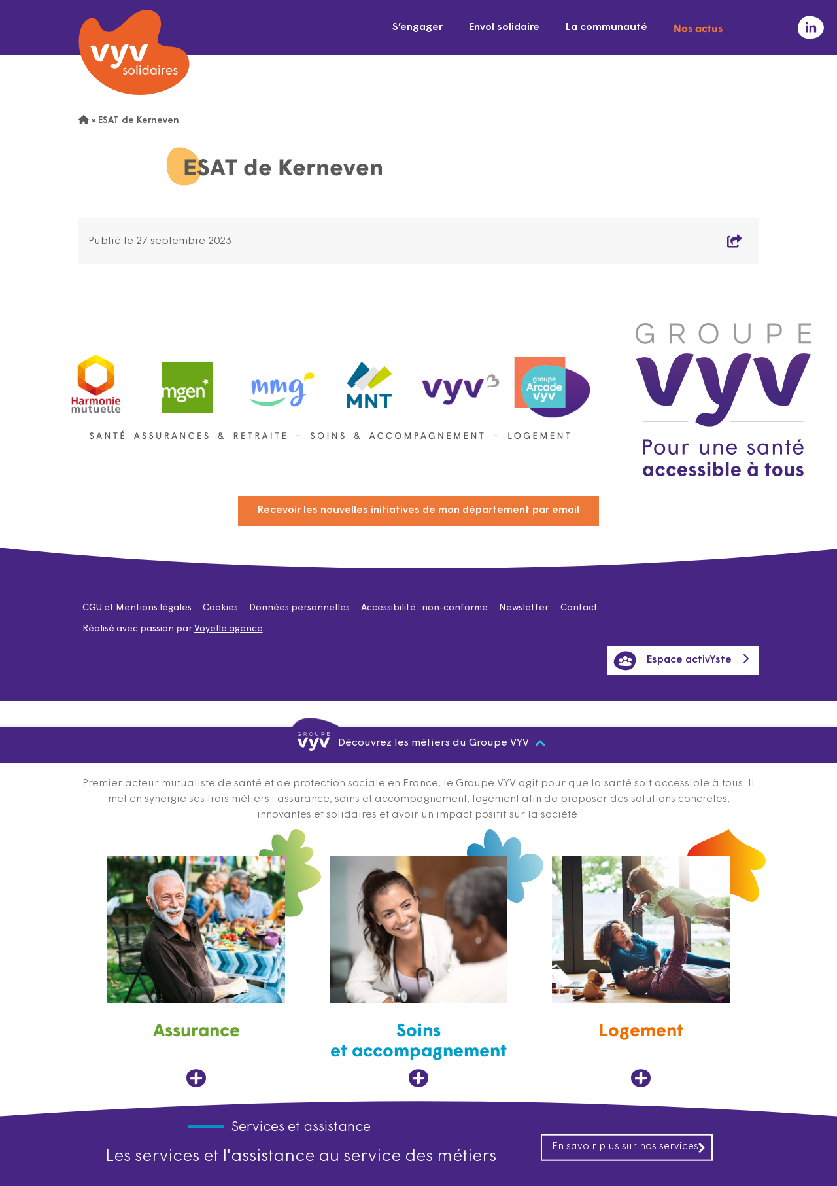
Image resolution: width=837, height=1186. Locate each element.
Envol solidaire (504, 27)
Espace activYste (672, 661)
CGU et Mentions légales (137, 608)
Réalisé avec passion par (172, 629)
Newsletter (524, 608)
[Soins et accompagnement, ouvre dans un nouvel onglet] (418, 972)
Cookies (220, 608)
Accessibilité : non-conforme (424, 608)
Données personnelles (299, 608)
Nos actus (698, 27)
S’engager (417, 27)
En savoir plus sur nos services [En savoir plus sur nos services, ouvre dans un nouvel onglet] (629, 1147)
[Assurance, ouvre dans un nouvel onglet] (196, 972)
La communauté (606, 27)
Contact (579, 608)
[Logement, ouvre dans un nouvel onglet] (641, 972)
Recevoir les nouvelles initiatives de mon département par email (418, 510)
